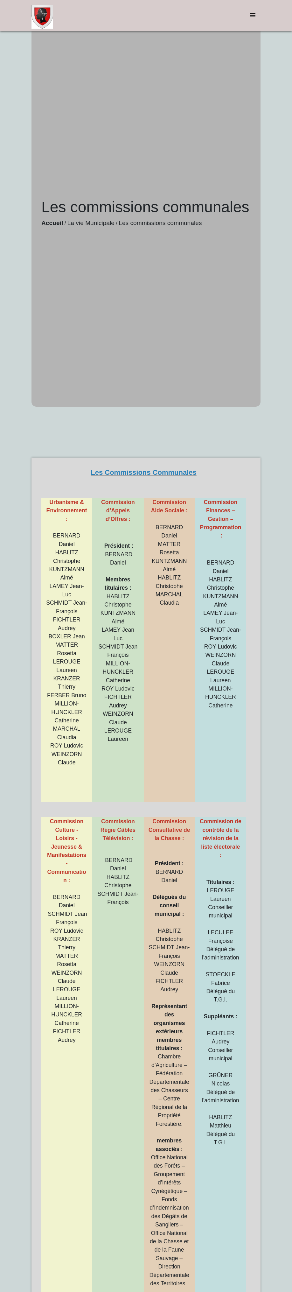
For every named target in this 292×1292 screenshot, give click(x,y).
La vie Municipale (91, 223)
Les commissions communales (160, 223)
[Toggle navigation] (253, 16)
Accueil (52, 223)
